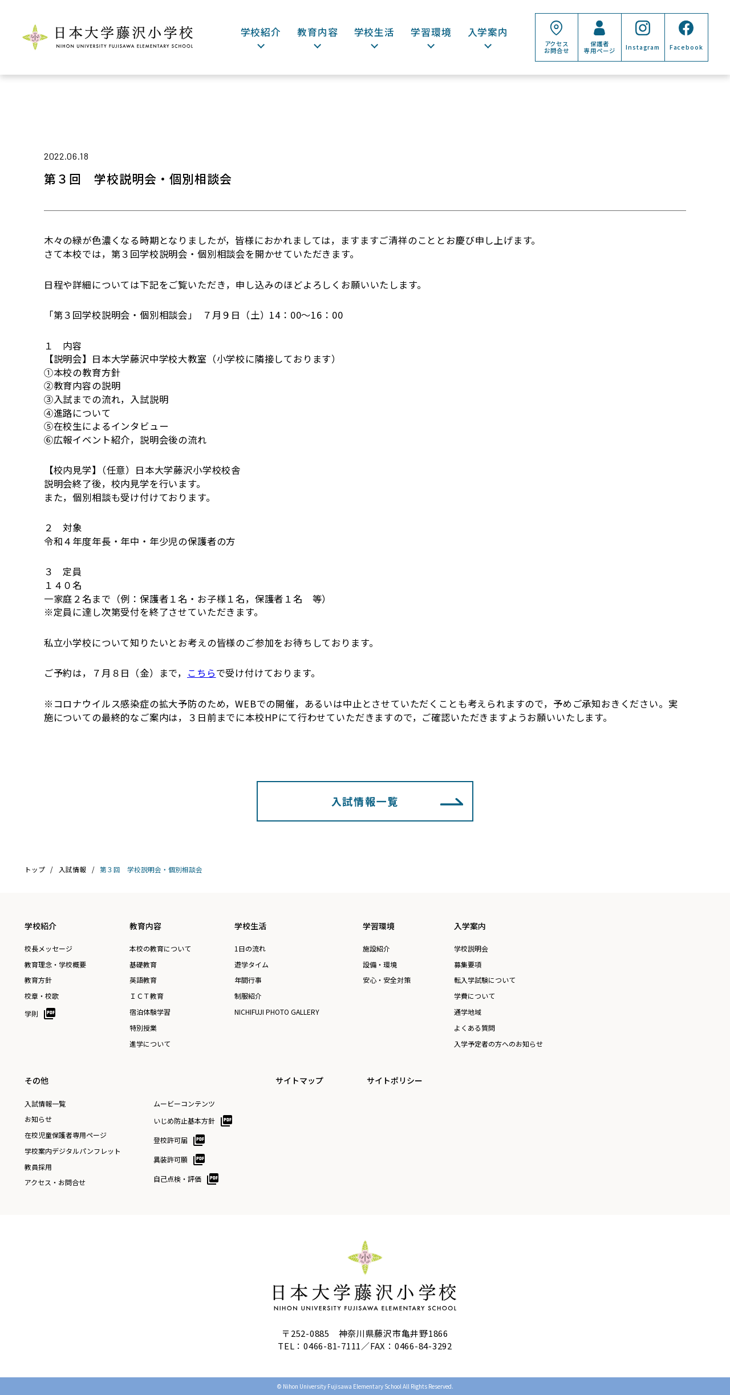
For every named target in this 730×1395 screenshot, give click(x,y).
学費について (474, 996)
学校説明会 (471, 949)
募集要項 (467, 965)
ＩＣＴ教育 (146, 996)
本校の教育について (160, 949)
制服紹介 (248, 996)
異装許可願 (170, 1159)
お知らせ (38, 1119)
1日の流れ (250, 949)
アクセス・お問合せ (55, 1182)
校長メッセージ (48, 949)
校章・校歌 (42, 996)
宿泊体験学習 (150, 1012)
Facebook (686, 47)
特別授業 (143, 1028)
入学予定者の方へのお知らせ (498, 1044)
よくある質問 (474, 1028)
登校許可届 (170, 1140)
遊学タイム (251, 965)
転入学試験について (485, 980)
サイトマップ (299, 1080)
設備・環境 (380, 965)
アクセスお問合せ (556, 47)
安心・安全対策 (387, 980)
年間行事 (248, 980)
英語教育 (143, 980)
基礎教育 (143, 965)
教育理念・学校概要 (55, 965)
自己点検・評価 (177, 1178)
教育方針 (38, 980)
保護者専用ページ (599, 47)
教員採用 (38, 1167)
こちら (201, 673)
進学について (150, 1044)
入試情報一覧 (365, 801)
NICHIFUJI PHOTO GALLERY (276, 1012)
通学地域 (467, 1012)
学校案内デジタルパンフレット (73, 1151)
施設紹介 (376, 949)
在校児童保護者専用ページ (66, 1135)
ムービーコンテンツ (184, 1104)
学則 (31, 1013)
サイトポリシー (395, 1080)
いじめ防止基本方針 (184, 1120)
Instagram (643, 47)
